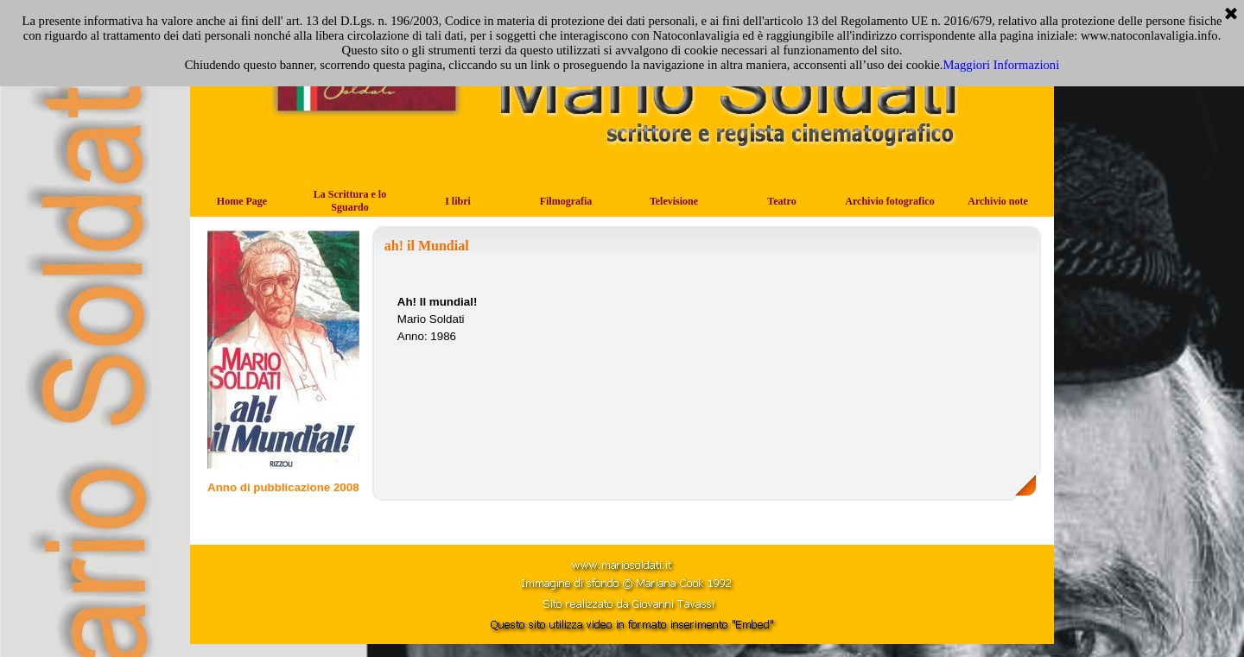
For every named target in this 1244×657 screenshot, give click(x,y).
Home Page (242, 201)
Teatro (781, 201)
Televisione (674, 201)
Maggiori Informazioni (1001, 65)
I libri (458, 201)
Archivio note (997, 201)
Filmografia (566, 201)
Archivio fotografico (889, 201)
